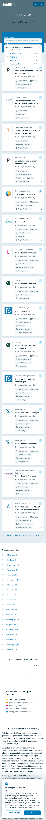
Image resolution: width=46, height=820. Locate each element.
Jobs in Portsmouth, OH (10, 565)
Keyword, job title (9, 37)
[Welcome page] (8, 4)
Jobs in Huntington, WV (10, 620)
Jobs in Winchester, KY (10, 570)
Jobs (16, 15)
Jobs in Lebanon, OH (9, 595)
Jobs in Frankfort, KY (9, 610)
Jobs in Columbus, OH (10, 630)
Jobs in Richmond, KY (9, 615)
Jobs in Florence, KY (9, 585)
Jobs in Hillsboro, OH (9, 560)
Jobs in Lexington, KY (9, 590)
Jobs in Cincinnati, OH (10, 575)
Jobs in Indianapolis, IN (10, 640)
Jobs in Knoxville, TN (9, 649)
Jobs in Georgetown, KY (10, 580)
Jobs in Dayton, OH (9, 625)
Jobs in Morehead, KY (10, 555)
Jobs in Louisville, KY (9, 635)
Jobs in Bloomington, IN (10, 645)
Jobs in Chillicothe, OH (10, 605)
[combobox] (23, 40)
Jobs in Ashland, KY (9, 600)
